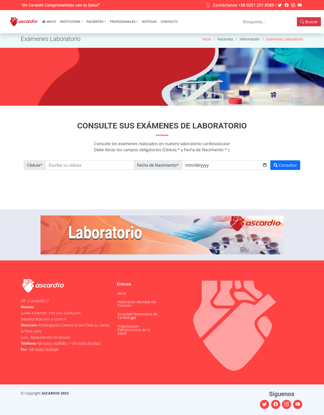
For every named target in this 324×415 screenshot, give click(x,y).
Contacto (169, 22)
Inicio (51, 22)
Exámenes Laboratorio (284, 39)
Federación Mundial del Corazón (136, 303)
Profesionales (122, 22)
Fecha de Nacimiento (158, 165)
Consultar (285, 165)
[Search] (268, 21)
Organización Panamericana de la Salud (133, 329)
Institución (70, 22)
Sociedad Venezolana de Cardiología (137, 315)
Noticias (149, 22)
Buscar (309, 22)
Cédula (34, 165)
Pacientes (95, 22)
